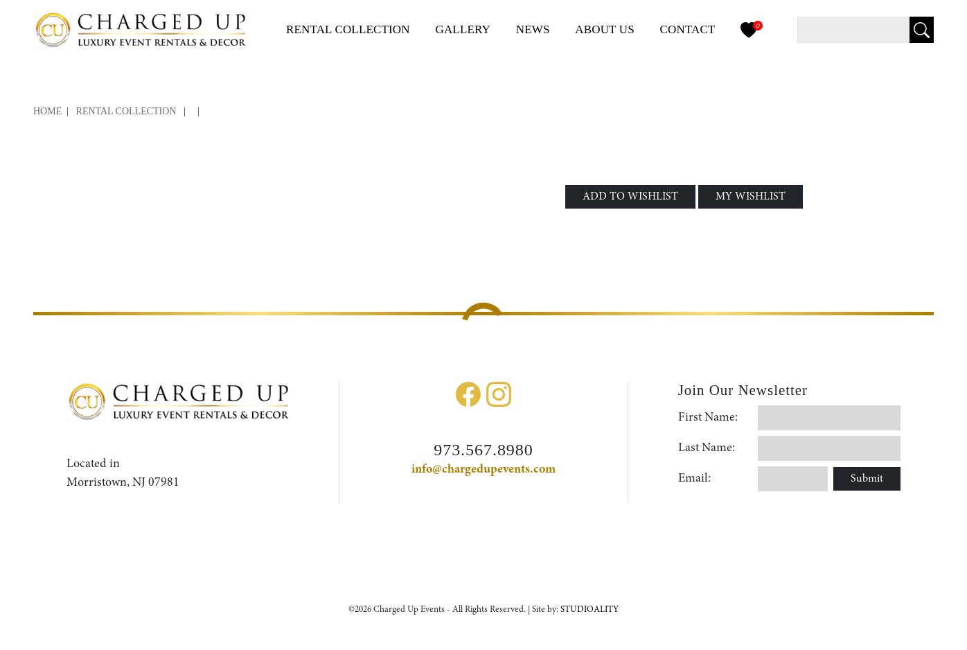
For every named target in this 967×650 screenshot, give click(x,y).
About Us (605, 29)
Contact (688, 29)
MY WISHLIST (751, 196)
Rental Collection (126, 111)
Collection (348, 29)
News (533, 29)
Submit (867, 478)
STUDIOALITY (589, 609)
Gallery (462, 29)
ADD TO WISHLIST (630, 196)
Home (47, 111)
